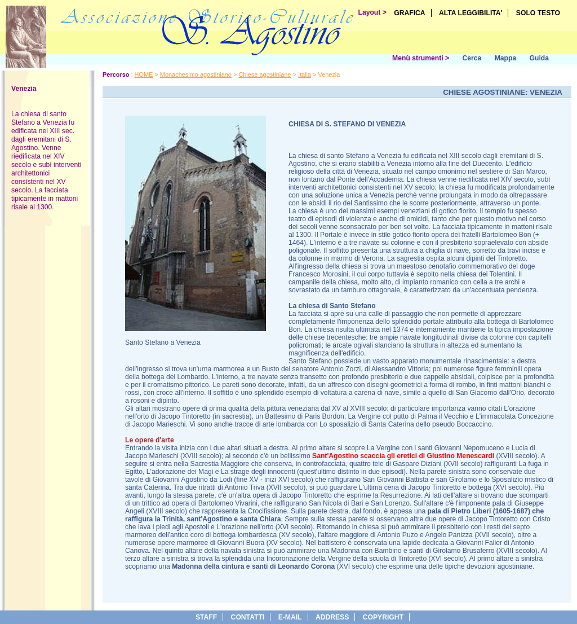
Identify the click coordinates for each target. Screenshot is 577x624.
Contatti (248, 617)
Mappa (506, 58)
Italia (304, 74)
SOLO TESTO (538, 13)
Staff (206, 617)
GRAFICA (409, 13)
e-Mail (290, 617)
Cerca (471, 58)
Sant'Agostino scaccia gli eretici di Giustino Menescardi (403, 456)
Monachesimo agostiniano (196, 74)
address (332, 617)
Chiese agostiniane (264, 74)
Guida (539, 58)
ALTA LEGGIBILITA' (471, 13)
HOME (144, 74)
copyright (383, 617)
